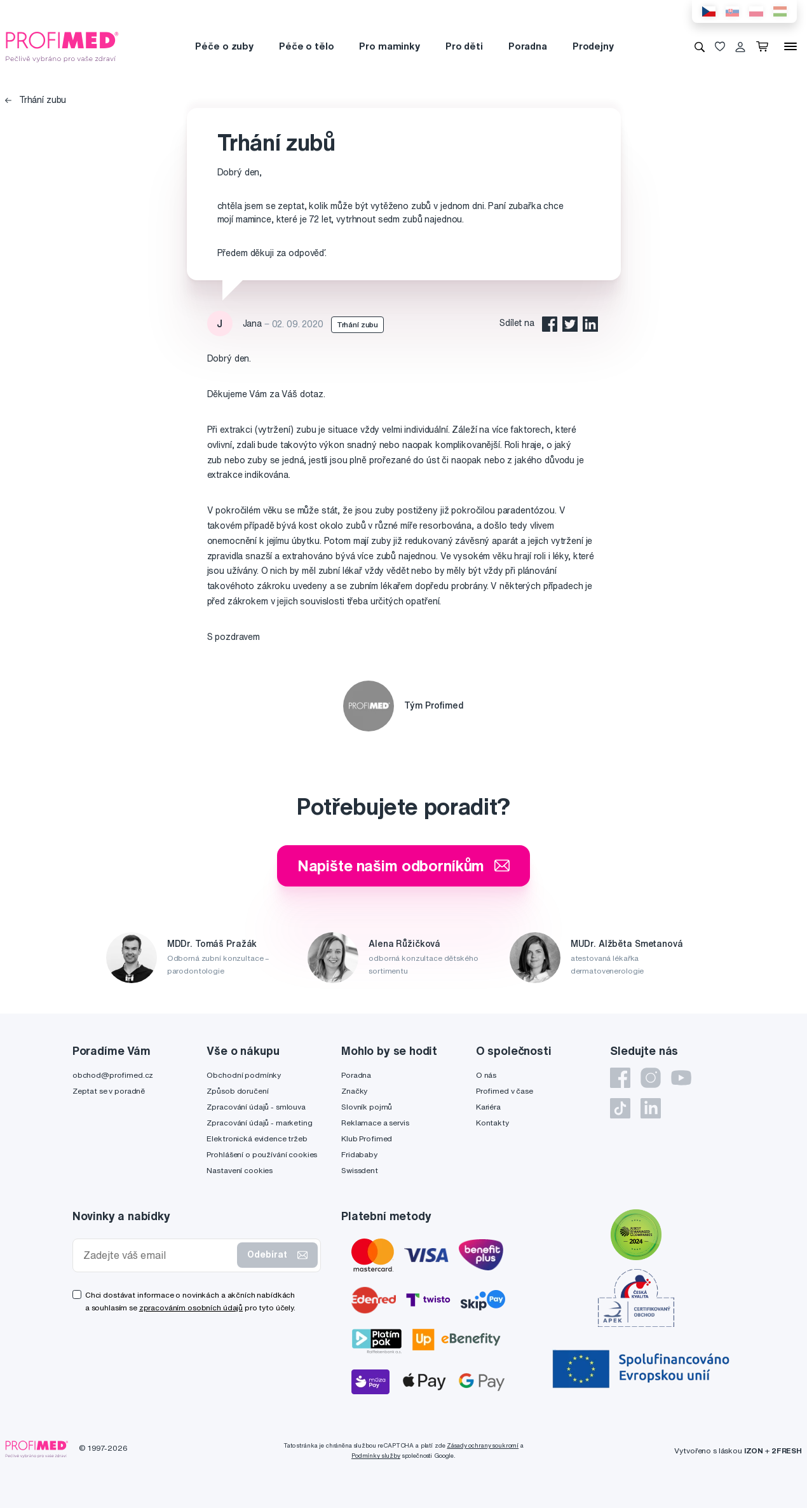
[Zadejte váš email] (157, 1255)
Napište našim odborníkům (403, 865)
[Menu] (790, 46)
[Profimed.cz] (62, 45)
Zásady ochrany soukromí (483, 1445)
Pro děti (464, 46)
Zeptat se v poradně (108, 1091)
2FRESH (786, 1450)
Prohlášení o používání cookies (262, 1154)
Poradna (527, 46)
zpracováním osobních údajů (191, 1307)
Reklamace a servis (375, 1122)
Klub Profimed (366, 1138)
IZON (753, 1450)
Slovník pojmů (366, 1107)
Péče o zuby (224, 46)
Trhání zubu (35, 99)
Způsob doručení (237, 1091)
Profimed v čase (504, 1091)
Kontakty (492, 1122)
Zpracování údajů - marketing (259, 1122)
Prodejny (593, 46)
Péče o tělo (306, 46)
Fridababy (359, 1154)
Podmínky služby (375, 1455)
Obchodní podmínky (244, 1075)
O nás (486, 1075)
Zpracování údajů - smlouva (256, 1107)
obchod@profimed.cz (112, 1075)
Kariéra (488, 1107)
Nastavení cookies (240, 1170)
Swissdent (359, 1170)
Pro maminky (389, 46)
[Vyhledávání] (699, 46)
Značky (354, 1091)
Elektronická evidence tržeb (257, 1138)
